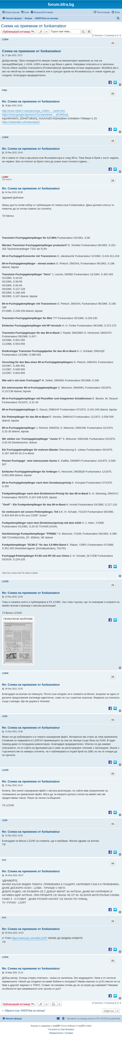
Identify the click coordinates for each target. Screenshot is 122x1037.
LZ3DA (5, 39)
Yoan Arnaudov (67, 1029)
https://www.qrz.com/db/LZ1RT (30, 938)
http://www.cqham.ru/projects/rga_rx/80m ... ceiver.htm (33, 110)
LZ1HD (5, 581)
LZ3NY (5, 177)
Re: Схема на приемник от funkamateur (31, 101)
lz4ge (4, 90)
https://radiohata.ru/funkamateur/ (21, 122)
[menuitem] (41, 12)
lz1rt (4, 860)
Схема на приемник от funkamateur (33, 26)
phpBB (56, 1026)
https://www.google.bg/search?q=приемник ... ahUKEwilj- (35, 114)
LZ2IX (4, 716)
